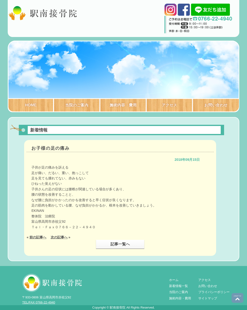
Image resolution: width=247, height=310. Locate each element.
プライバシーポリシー (214, 292)
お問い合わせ (215, 105)
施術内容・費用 (123, 105)
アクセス (169, 105)
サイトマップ (207, 298)
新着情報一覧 (178, 286)
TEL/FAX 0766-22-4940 (38, 302)
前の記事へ (37, 237)
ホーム (173, 280)
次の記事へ (59, 237)
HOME (31, 105)
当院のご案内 (76, 105)
